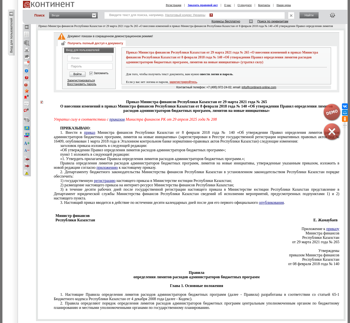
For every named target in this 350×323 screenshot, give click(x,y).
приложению (107, 167)
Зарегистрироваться (81, 80)
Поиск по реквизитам (272, 21)
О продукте (244, 5)
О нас (227, 5)
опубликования (271, 202)
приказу (332, 229)
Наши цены (284, 5)
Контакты (264, 5)
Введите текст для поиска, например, (157, 15)
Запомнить (101, 73)
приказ (89, 132)
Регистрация (173, 5)
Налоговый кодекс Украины (185, 15)
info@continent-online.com (259, 87)
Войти (77, 74)
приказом (117, 119)
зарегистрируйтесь (183, 82)
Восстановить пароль (81, 84)
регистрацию (105, 181)
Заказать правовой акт (203, 5)
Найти (309, 15)
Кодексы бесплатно (225, 21)
